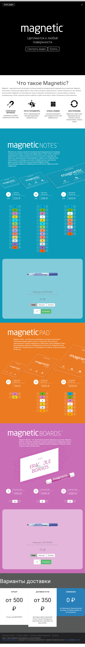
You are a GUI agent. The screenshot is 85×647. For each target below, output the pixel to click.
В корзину (46, 314)
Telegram (67, 643)
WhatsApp (77, 643)
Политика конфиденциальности (40, 638)
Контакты (55, 638)
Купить (54, 48)
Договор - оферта (22, 638)
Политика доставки (8, 638)
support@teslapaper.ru (10, 643)
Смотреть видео (36, 48)
